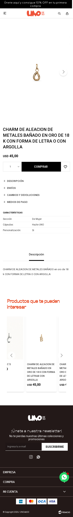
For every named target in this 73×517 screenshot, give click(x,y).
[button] (63, 72)
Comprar (41, 166)
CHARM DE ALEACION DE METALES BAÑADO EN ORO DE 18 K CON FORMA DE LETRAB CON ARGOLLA (41, 372)
